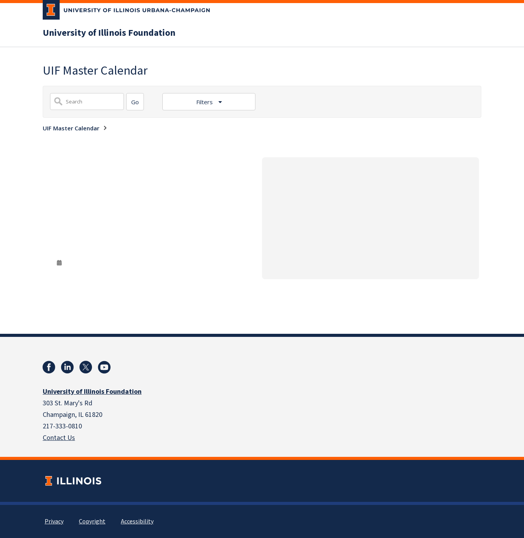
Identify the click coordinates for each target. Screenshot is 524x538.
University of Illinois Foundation (109, 33)
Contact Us (59, 438)
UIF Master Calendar (71, 128)
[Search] (135, 101)
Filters (205, 102)
